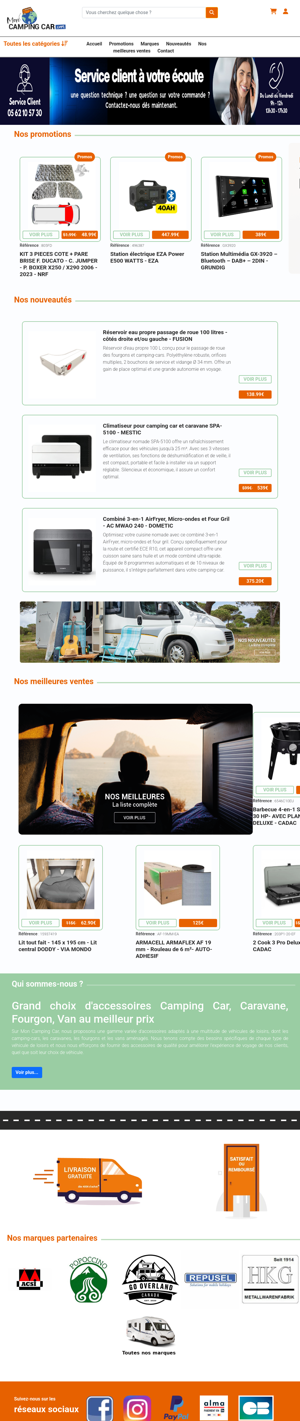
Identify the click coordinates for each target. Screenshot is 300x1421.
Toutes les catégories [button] (36, 43)
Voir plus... (27, 1072)
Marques (150, 44)
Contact (166, 51)
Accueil (94, 44)
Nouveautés (178, 44)
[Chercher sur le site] (144, 12)
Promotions (121, 44)
